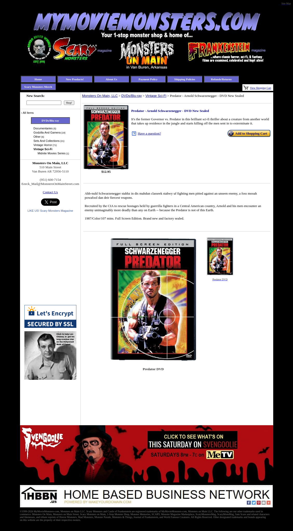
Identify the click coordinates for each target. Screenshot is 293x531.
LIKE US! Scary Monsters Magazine (50, 210)
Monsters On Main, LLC (100, 96)
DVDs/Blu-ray (131, 96)
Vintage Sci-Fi (156, 96)
